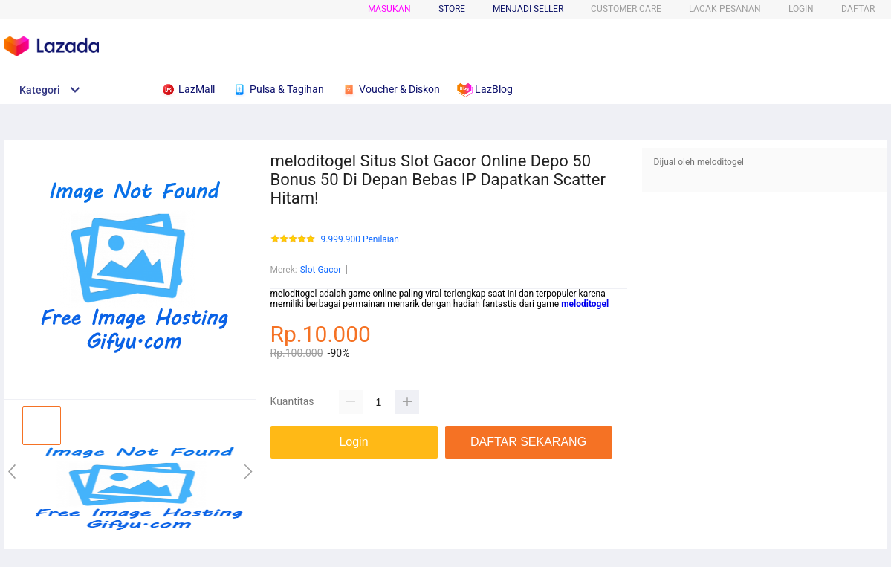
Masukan (389, 9)
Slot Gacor (321, 270)
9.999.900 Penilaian (360, 239)
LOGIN (801, 9)
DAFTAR (858, 9)
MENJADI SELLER (528, 9)
